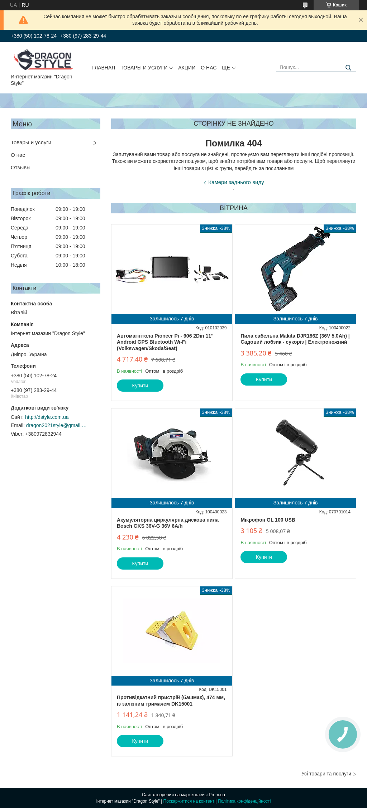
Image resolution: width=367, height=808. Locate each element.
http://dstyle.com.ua (46, 417)
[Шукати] (348, 67)
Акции (186, 68)
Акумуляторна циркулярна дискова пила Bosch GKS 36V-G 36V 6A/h (168, 523)
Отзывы (20, 167)
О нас (208, 68)
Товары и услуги (143, 68)
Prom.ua (217, 794)
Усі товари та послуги (326, 773)
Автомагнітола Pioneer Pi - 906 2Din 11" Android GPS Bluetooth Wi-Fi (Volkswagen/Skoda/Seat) (165, 342)
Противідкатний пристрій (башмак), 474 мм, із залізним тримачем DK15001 (171, 701)
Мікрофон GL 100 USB (267, 520)
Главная (103, 68)
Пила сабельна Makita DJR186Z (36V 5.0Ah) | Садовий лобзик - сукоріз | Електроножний (294, 339)
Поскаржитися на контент (188, 801)
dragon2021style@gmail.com (56, 425)
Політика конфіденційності (244, 801)
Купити (140, 385)
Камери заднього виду (236, 182)
